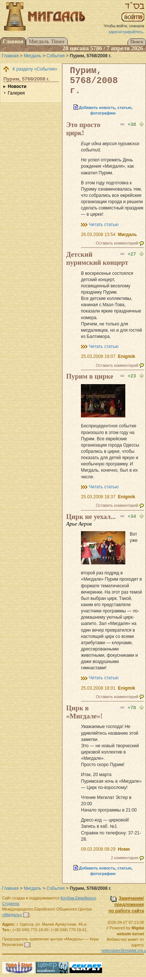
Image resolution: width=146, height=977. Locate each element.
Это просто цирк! (83, 129)
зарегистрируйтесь (126, 32)
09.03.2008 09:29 (98, 849)
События (56, 55)
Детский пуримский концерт (97, 258)
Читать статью (103, 224)
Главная (10, 55)
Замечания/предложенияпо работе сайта (126, 904)
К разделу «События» (35, 69)
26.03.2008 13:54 (98, 234)
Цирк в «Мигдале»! (84, 712)
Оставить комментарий (117, 243)
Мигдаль (32, 55)
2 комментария (124, 857)
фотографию (103, 113)
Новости (17, 86)
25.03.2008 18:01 (98, 688)
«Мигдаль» (12, 914)
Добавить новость (97, 107)
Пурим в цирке (89, 376)
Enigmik (126, 356)
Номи (124, 849)
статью (124, 107)
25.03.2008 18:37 (98, 496)
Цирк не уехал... (91, 516)
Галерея (16, 93)
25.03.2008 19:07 (98, 356)
